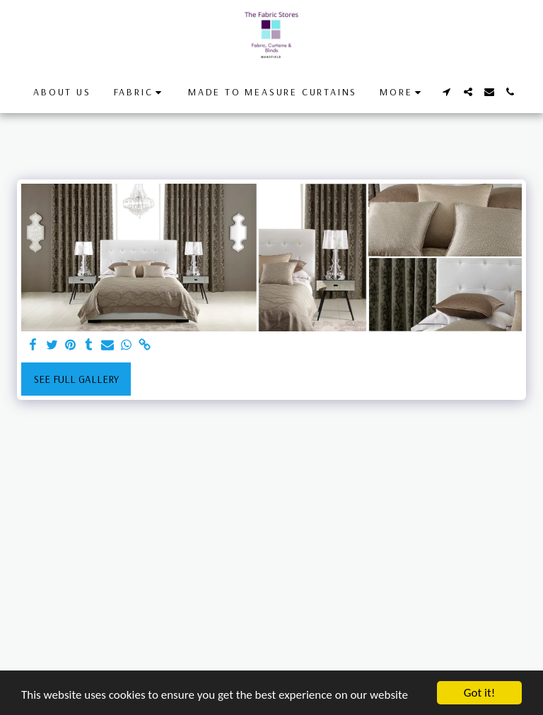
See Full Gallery (76, 379)
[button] (139, 92)
